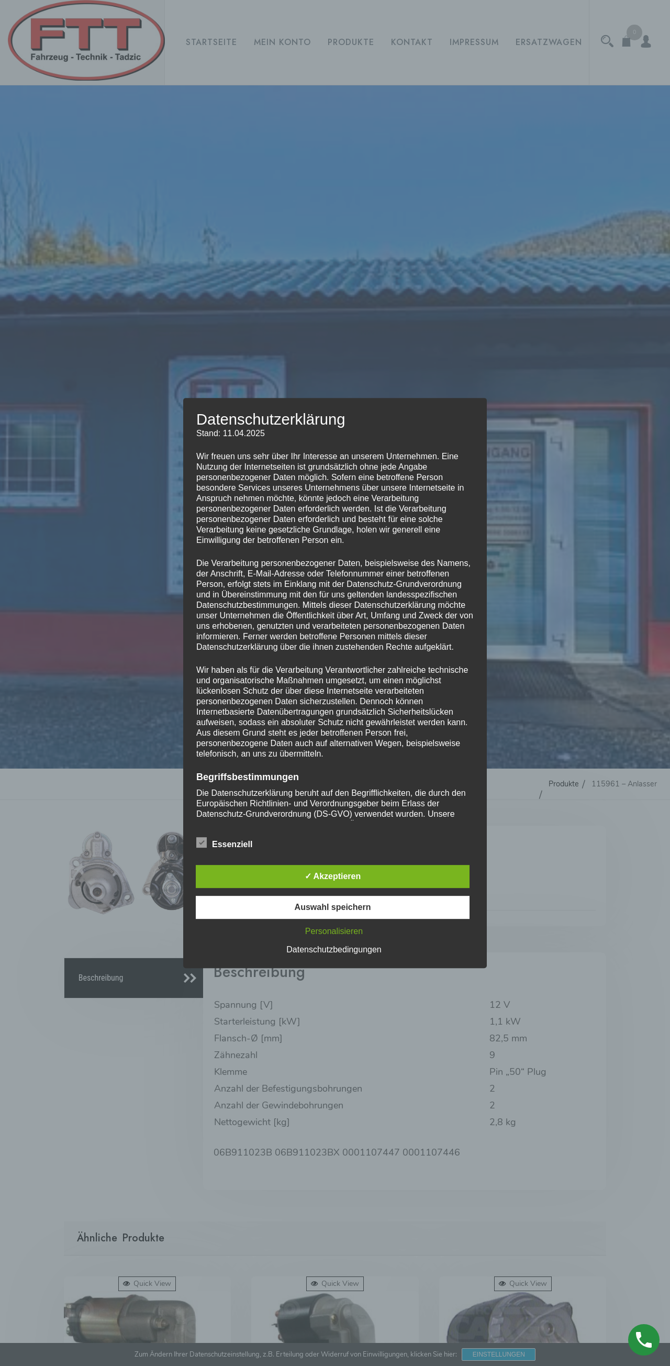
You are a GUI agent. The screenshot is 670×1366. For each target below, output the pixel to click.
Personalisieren (334, 931)
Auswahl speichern (333, 907)
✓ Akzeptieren (333, 876)
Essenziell (224, 842)
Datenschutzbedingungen (333, 949)
